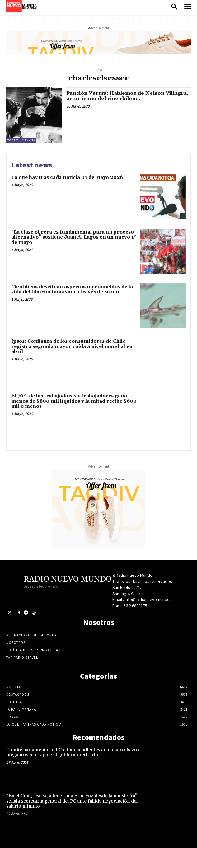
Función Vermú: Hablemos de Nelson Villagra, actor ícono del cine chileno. (127, 96)
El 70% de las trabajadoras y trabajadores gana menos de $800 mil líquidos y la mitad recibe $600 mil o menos (74, 401)
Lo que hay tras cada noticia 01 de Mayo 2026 (67, 178)
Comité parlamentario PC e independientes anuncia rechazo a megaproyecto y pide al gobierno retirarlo (73, 752)
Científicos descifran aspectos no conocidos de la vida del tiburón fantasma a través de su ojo (72, 289)
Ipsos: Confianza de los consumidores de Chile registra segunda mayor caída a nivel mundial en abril (72, 346)
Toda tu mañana (21, 140)
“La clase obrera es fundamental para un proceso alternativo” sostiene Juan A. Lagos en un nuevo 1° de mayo (73, 237)
